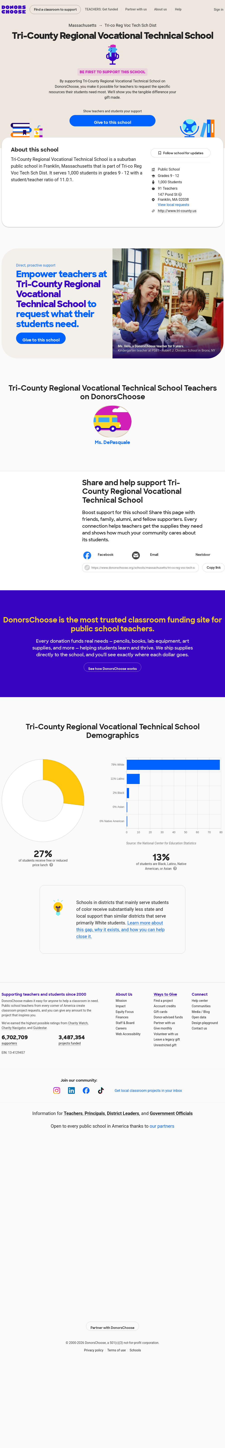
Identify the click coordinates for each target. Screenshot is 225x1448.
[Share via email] (153, 561)
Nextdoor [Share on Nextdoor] (196, 562)
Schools (135, 1354)
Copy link (214, 574)
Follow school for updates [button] (180, 153)
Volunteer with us (166, 1040)
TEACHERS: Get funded (101, 9)
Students (139, 240)
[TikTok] (100, 1096)
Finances (122, 1024)
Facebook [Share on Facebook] (98, 562)
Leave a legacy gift (167, 1046)
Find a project (163, 1007)
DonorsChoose (14, 9)
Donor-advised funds (168, 1024)
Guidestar (40, 1034)
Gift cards (161, 1018)
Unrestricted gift (165, 1051)
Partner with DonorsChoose (112, 1330)
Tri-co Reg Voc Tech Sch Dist (130, 25)
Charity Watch (78, 1029)
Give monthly (163, 1035)
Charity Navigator (14, 1034)
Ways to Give (165, 1000)
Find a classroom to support (55, 9)
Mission (121, 1007)
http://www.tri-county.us (177, 211)
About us (160, 9)
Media (196, 1018)
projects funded (84, 1045)
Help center (200, 1007)
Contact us (199, 1035)
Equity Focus (125, 1018)
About (83, 240)
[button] (153, 574)
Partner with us (136, 9)
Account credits (165, 1012)
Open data (199, 1024)
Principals (95, 1119)
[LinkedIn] (71, 1096)
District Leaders (123, 1119)
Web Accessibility (128, 1040)
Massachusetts (82, 25)
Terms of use (116, 1354)
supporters (27, 1045)
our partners (162, 1132)
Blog (206, 1018)
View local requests (173, 205)
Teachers (109, 240)
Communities (201, 1012)
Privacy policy (93, 1354)
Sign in (218, 9)
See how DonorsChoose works (112, 673)
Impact (120, 1012)
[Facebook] (86, 1096)
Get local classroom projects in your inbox (148, 1097)
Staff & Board (125, 1029)
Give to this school (112, 121)
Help (178, 9)
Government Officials (171, 1119)
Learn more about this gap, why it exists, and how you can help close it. (120, 936)
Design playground (205, 1029)
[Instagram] (56, 1096)
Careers (121, 1035)
